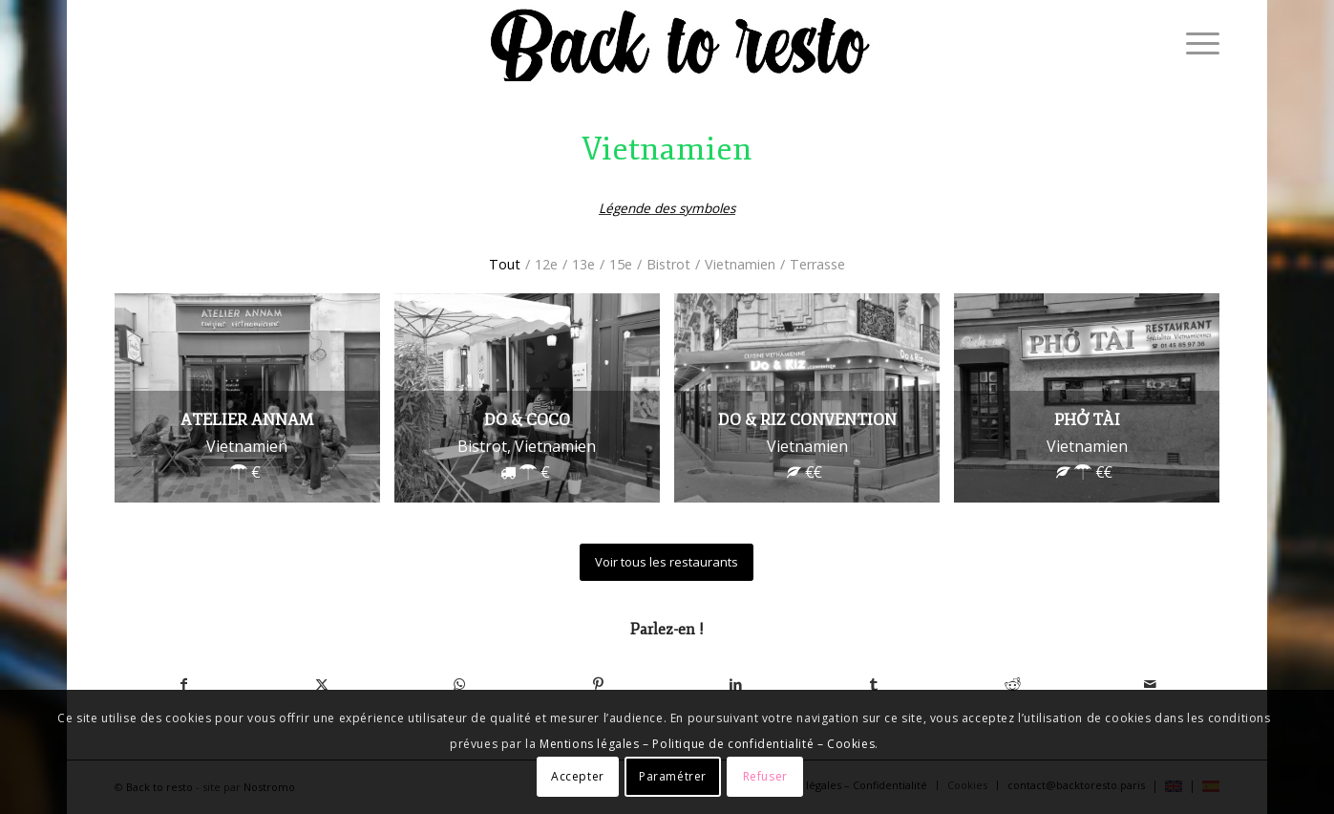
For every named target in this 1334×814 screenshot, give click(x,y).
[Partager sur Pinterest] (598, 684)
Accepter (577, 776)
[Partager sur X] (322, 684)
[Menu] (1196, 43)
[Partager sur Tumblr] (874, 684)
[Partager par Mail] (1150, 684)
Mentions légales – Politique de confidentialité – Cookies (707, 744)
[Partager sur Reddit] (1012, 684)
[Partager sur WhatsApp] (460, 684)
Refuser (765, 776)
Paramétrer (673, 776)
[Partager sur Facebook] (184, 684)
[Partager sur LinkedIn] (736, 684)
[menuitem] (1196, 43)
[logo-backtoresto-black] (678, 43)
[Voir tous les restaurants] (666, 562)
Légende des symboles (667, 208)
